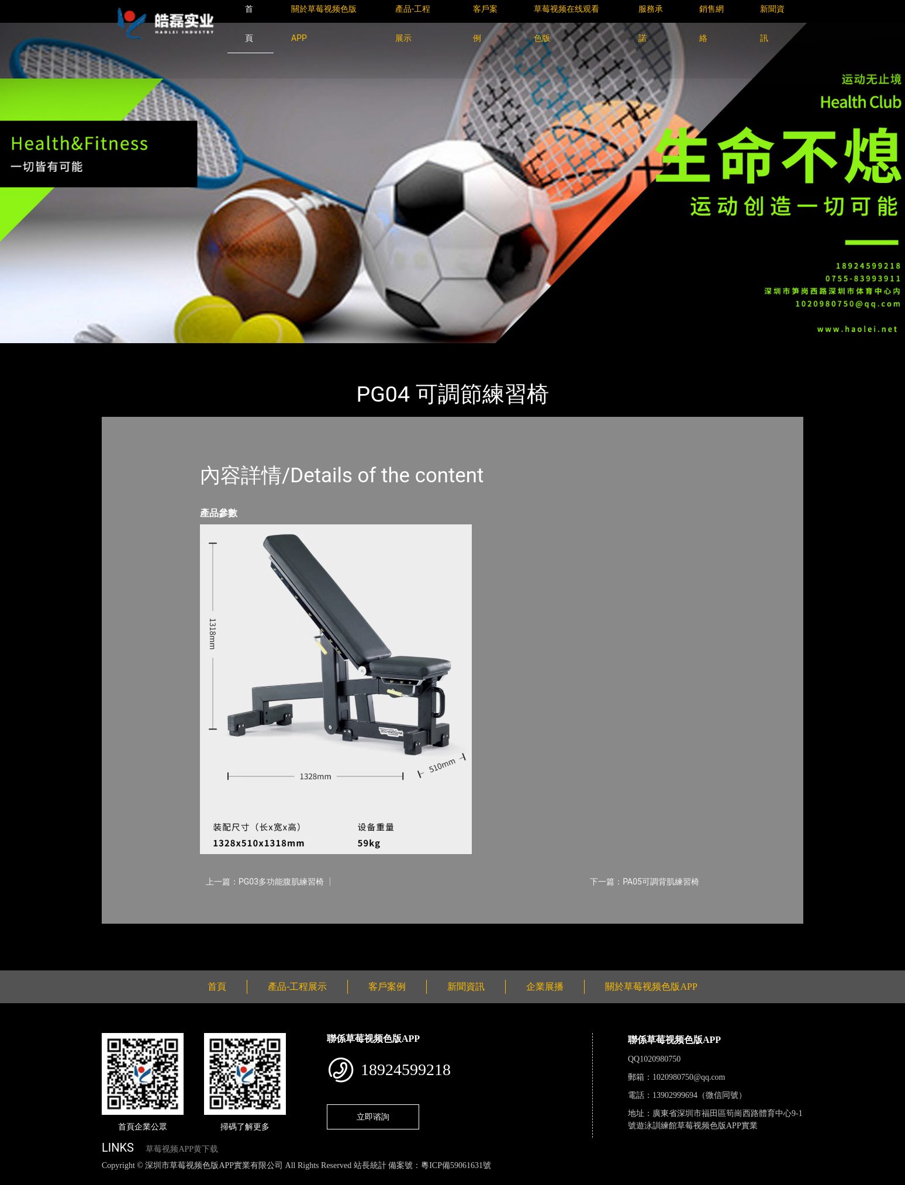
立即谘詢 (373, 1116)
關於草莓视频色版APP (651, 986)
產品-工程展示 (171, 351)
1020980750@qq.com (689, 1077)
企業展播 (545, 986)
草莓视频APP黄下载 (182, 1149)
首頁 (122, 351)
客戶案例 (387, 986)
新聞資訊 (466, 986)
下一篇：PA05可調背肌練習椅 (644, 881)
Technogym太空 (243, 351)
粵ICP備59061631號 (456, 1165)
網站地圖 (17, 1178)
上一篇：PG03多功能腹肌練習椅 (265, 881)
